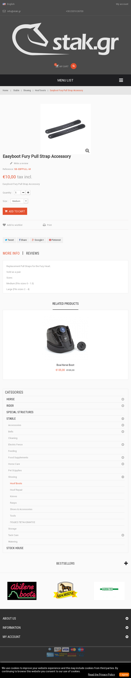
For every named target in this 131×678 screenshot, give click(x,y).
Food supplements (18, 457)
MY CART (61, 65)
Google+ (38, 239)
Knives (13, 496)
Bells (10, 431)
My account (11, 637)
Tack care (13, 535)
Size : (6, 201)
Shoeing (12, 476)
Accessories (14, 425)
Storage (12, 528)
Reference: (8, 169)
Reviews (32, 253)
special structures (19, 412)
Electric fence (15, 444)
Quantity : (7, 192)
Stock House (14, 548)
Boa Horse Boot (65, 365)
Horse (10, 399)
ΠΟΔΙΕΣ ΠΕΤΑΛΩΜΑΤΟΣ (22, 522)
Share (23, 239)
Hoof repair (16, 489)
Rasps (13, 502)
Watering (12, 541)
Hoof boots (16, 483)
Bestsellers (65, 563)
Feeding (12, 451)
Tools (13, 515)
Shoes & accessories (21, 509)
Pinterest (55, 239)
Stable (11, 418)
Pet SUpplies (15, 470)
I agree (124, 674)
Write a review (20, 163)
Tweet (9, 239)
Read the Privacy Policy (101, 674)
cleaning (12, 438)
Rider (10, 405)
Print (49, 225)
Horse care (14, 463)
